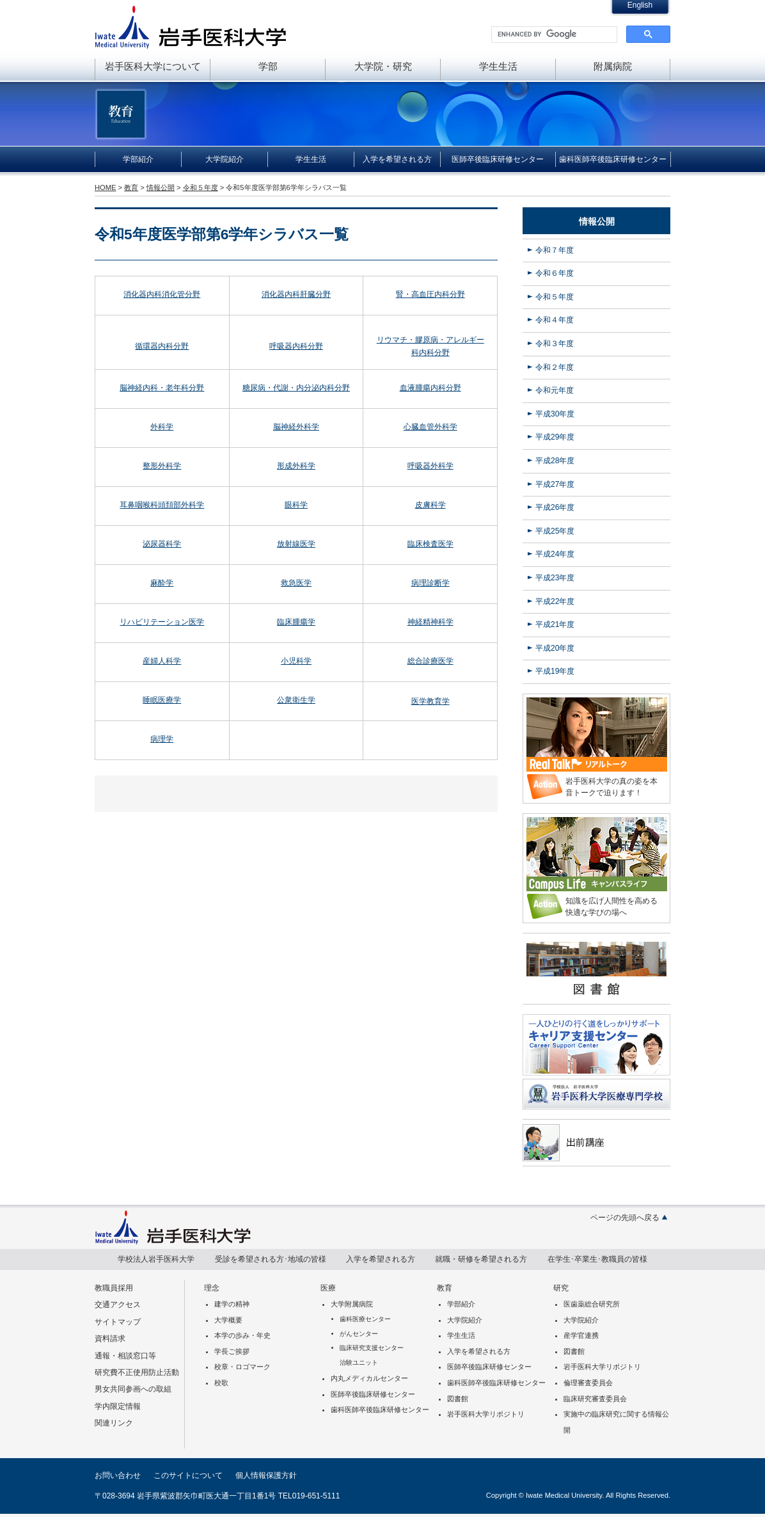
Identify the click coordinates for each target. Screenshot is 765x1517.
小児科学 (296, 660)
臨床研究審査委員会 (595, 1398)
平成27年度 (554, 484)
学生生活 (498, 66)
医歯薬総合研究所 (592, 1304)
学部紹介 (138, 159)
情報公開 (160, 187)
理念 (211, 1287)
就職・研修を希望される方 (481, 1259)
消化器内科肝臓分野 (296, 294)
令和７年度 (554, 250)
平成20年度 (554, 648)
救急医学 (296, 582)
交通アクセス (118, 1304)
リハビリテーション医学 (162, 621)
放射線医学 (296, 543)
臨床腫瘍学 (296, 621)
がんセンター (359, 1333)
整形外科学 (162, 465)
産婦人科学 (162, 660)
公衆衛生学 (296, 699)
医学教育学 (430, 701)
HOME (105, 187)
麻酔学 (161, 582)
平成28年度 (554, 460)
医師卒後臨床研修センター (498, 159)
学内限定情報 (118, 1406)
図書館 (457, 1398)
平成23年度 (554, 577)
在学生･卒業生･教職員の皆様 (597, 1259)
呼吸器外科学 (430, 465)
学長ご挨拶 (231, 1351)
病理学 (161, 739)
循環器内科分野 (162, 346)
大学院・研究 (383, 66)
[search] (553, 34)
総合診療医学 (430, 660)
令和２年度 (554, 367)
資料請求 (110, 1338)
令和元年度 (554, 390)
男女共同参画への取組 (133, 1389)
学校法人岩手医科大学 (156, 1259)
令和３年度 (554, 343)
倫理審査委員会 (588, 1382)
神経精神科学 (430, 621)
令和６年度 (554, 273)
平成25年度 (554, 531)
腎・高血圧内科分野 (430, 294)
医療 (328, 1287)
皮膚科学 (430, 504)
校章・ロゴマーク (242, 1366)
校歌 (221, 1382)
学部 (268, 66)
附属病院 (613, 66)
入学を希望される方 (397, 159)
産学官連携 (581, 1335)
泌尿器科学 (162, 543)
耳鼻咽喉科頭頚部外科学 (162, 504)
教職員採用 (114, 1287)
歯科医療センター (365, 1318)
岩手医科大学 (191, 27)
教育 (131, 187)
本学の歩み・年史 (242, 1335)
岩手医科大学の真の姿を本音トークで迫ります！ (611, 787)
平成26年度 (554, 507)
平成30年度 (554, 413)
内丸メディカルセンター (369, 1378)
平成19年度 (554, 671)
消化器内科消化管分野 (161, 294)
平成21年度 (554, 624)
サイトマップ (118, 1321)
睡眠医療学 (162, 699)
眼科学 (296, 504)
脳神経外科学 (296, 426)
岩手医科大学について (153, 66)
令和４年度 (554, 319)
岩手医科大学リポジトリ (485, 1414)
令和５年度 (200, 187)
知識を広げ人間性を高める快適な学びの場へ (611, 906)
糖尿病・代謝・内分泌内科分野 (296, 387)
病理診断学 (430, 582)
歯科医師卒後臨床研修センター (612, 159)
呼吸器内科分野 (296, 346)
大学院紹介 (224, 159)
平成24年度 (554, 554)
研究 (561, 1287)
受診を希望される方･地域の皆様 (270, 1259)
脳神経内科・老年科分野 (162, 387)
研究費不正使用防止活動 (137, 1372)
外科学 (161, 426)
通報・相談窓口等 (125, 1355)
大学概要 (228, 1320)
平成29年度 (554, 437)
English (639, 5)
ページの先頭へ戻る (624, 1217)
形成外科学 (296, 465)
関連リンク (114, 1422)
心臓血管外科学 (430, 426)
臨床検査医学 (430, 543)
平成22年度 (554, 601)
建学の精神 (231, 1304)
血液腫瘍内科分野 (430, 387)
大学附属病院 (352, 1304)
